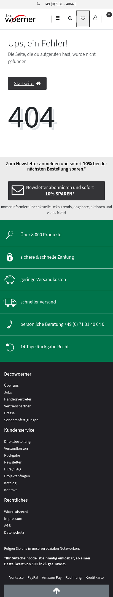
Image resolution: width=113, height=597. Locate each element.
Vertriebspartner (17, 406)
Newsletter (12, 462)
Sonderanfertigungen (21, 420)
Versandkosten (16, 448)
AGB (7, 525)
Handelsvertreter (17, 399)
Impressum (13, 519)
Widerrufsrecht (16, 512)
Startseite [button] (27, 83)
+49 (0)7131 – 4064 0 (57, 4)
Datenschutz (14, 532)
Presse (9, 413)
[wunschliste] (83, 19)
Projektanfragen (17, 476)
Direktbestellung (17, 441)
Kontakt (10, 490)
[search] (70, 18)
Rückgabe (12, 455)
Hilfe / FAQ (12, 469)
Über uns (11, 385)
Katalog (10, 483)
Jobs (8, 392)
